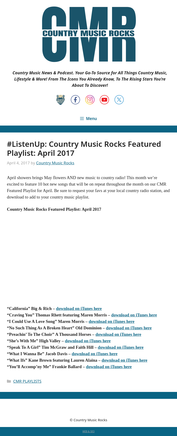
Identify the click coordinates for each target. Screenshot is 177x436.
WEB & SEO (89, 431)
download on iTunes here (79, 308)
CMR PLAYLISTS (27, 381)
